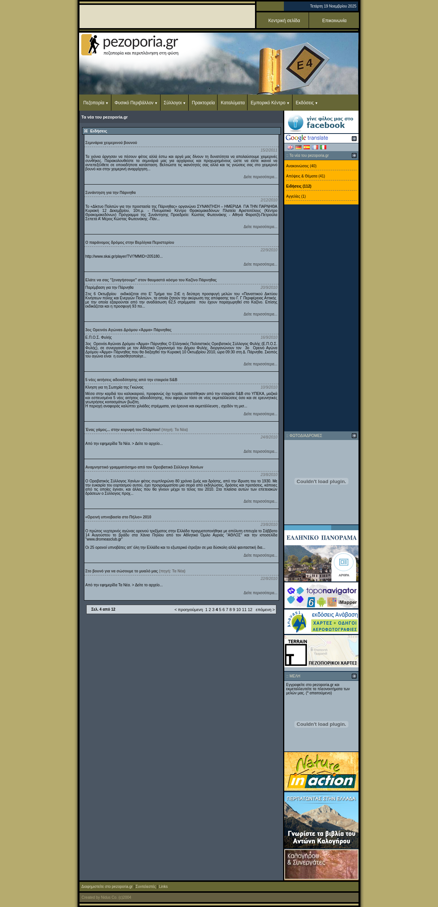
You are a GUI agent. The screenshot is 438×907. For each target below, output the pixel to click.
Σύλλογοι (173, 102)
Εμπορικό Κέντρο (268, 102)
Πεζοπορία (93, 102)
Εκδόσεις (305, 102)
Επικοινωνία (334, 20)
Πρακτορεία (203, 102)
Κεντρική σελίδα (284, 20)
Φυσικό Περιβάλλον (133, 102)
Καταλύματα (233, 102)
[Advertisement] (321, 318)
